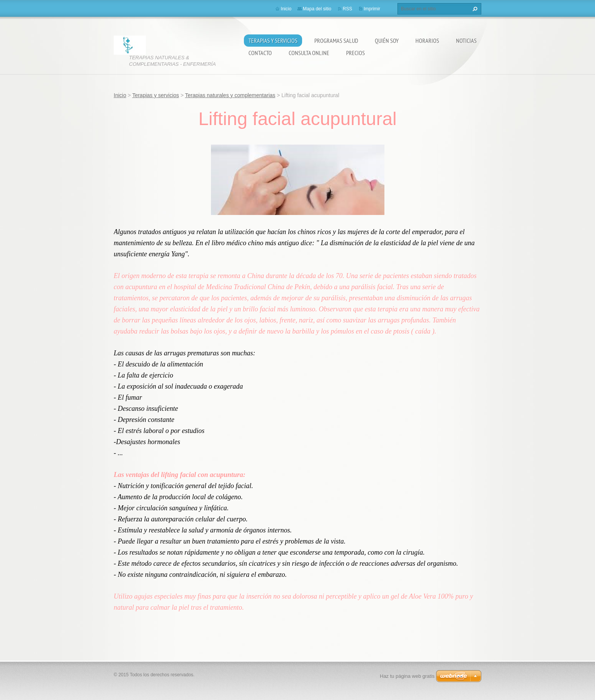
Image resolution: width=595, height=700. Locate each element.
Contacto (260, 53)
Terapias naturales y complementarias (230, 95)
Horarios (427, 40)
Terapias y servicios (273, 40)
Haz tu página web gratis (407, 676)
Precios (355, 53)
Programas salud (336, 40)
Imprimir (372, 8)
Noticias (466, 40)
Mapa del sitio (317, 8)
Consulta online (309, 53)
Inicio (286, 8)
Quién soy (387, 40)
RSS (347, 8)
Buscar (474, 9)
